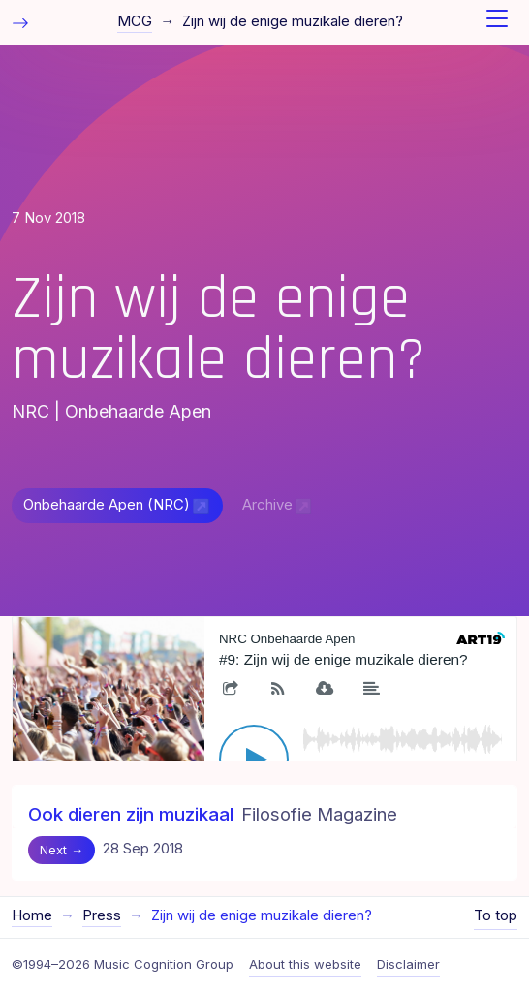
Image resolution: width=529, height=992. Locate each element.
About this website (305, 964)
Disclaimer (408, 964)
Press (101, 915)
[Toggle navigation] (497, 22)
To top (495, 915)
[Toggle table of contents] (20, 22)
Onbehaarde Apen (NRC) (106, 504)
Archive (267, 504)
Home (32, 915)
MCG (134, 21)
